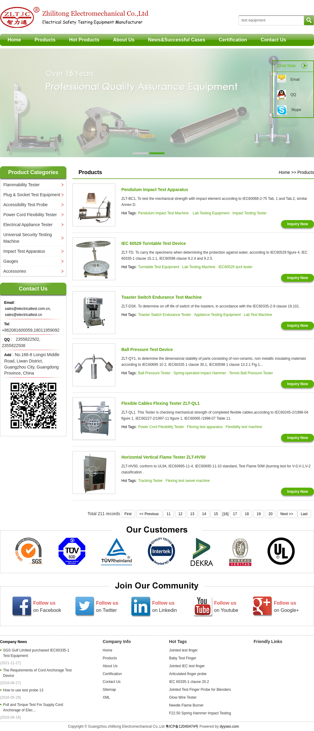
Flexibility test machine (244, 427)
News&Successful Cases (176, 39)
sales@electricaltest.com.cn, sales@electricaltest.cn (28, 312)
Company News (13, 642)
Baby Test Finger (182, 658)
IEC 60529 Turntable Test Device (153, 243)
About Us (123, 39)
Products (44, 39)
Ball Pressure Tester (154, 373)
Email (295, 79)
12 (180, 514)
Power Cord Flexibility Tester (30, 214)
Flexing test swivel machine (188, 481)
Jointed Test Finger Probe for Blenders (200, 689)
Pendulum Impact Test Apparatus (154, 189)
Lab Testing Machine (199, 267)
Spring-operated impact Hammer (200, 373)
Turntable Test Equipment (158, 267)
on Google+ (286, 606)
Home (14, 39)
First (127, 514)
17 (235, 514)
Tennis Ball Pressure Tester (251, 373)
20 (270, 514)
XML (106, 697)
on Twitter (107, 606)
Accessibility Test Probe (25, 204)
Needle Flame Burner (186, 705)
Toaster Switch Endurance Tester (164, 315)
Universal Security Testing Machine (27, 238)
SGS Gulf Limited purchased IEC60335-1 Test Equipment (36, 653)
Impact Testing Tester (249, 213)
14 (204, 514)
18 (247, 514)
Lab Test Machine (258, 315)
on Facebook (47, 606)
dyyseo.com (229, 726)
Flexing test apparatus (205, 427)
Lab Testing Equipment (211, 213)
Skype (296, 110)
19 (259, 514)
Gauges (10, 261)
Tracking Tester (150, 481)
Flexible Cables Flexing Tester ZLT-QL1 (160, 403)
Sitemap (109, 689)
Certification (233, 39)
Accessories (14, 271)
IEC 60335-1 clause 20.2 (189, 682)
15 (216, 514)
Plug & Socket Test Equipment (31, 194)
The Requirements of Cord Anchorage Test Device (37, 673)
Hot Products (84, 39)
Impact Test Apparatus (24, 251)
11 (168, 514)
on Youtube (226, 606)
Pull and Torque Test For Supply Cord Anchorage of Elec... (33, 707)
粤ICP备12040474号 (181, 726)
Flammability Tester (21, 184)
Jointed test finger (183, 650)
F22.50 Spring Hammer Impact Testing (200, 713)
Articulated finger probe (188, 674)
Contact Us (273, 39)
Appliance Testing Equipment (217, 315)
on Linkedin (164, 606)
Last (304, 514)
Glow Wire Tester (183, 697)
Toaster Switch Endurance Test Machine (161, 297)
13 (192, 514)
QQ (293, 95)
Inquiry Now (297, 224)
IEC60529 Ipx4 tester (235, 267)
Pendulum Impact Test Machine (164, 213)
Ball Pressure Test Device (147, 349)
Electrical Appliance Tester (28, 224)
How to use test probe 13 (24, 690)
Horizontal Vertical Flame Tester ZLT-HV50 (163, 457)
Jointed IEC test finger (187, 666)
